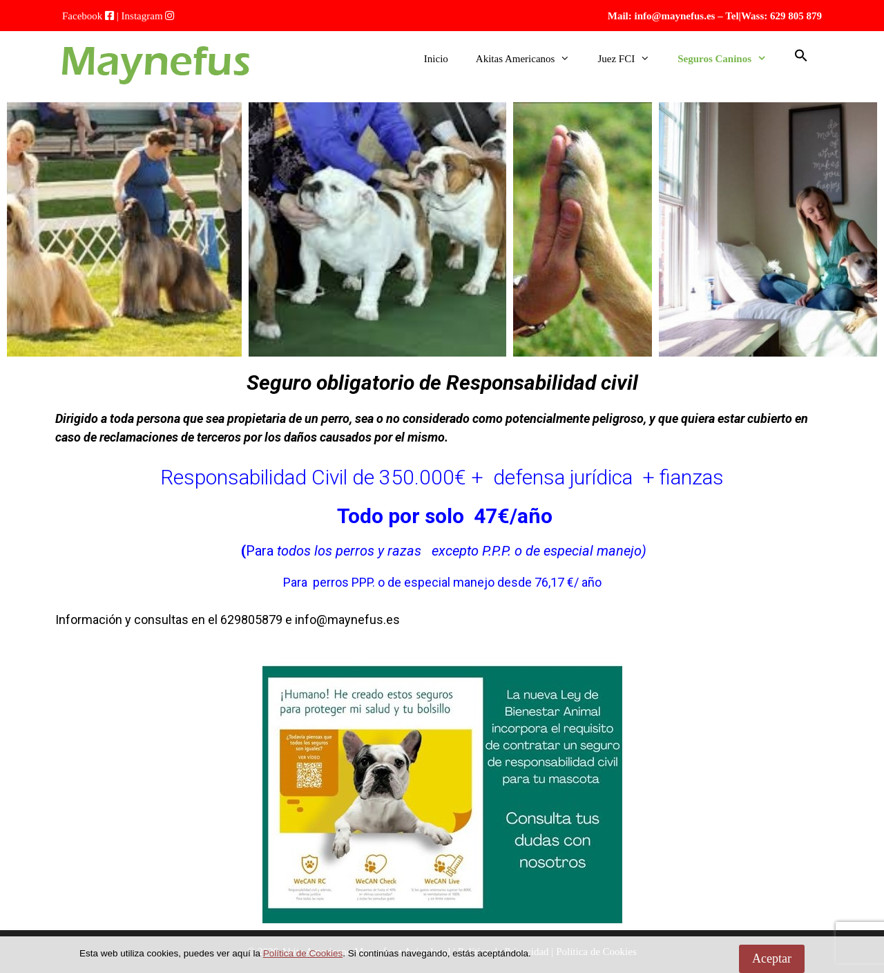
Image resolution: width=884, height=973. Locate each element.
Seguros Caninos (729, 58)
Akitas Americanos (530, 58)
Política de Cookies (303, 953)
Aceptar (771, 958)
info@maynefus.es (675, 15)
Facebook (82, 15)
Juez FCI (630, 58)
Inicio (436, 58)
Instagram (142, 15)
